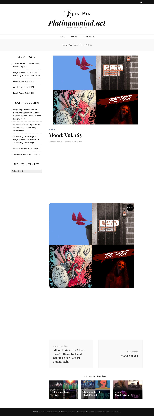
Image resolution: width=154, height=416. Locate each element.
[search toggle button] (141, 2)
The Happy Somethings (23, 136)
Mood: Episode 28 (123, 395)
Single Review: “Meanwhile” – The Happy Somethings (27, 127)
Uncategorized (63, 389)
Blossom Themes (95, 412)
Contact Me (89, 36)
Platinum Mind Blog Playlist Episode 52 (92, 393)
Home (62, 36)
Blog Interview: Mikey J (31, 148)
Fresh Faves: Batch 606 (23, 93)
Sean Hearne (19, 154)
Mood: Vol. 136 (34, 154)
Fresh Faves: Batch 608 (23, 81)
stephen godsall (20, 109)
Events (74, 36)
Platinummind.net (77, 22)
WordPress (116, 412)
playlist (52, 129)
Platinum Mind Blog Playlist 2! (60, 393)
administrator (56, 142)
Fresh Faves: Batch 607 (23, 87)
